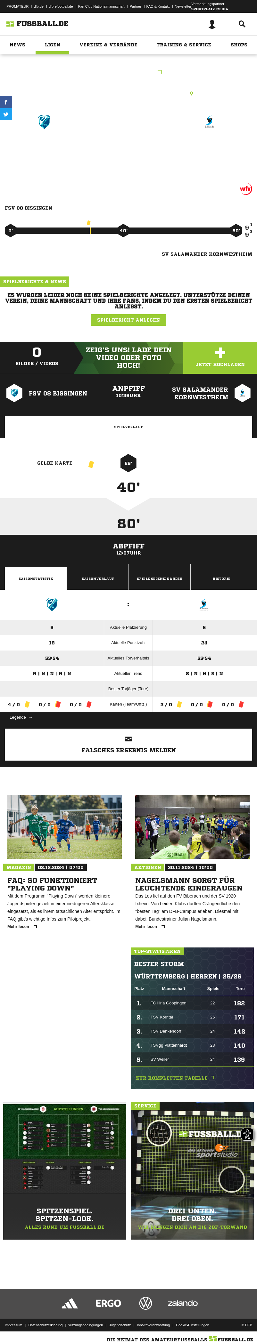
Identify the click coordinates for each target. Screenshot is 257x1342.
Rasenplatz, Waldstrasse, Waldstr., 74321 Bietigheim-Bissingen (128, 93)
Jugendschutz (120, 1320)
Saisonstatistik (36, 578)
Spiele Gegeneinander (159, 578)
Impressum (13, 1320)
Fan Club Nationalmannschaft (101, 6)
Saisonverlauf (98, 578)
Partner (135, 6)
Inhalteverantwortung (153, 1320)
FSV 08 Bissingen (44, 144)
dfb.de (39, 6)
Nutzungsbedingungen (85, 1320)
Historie (221, 578)
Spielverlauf (128, 426)
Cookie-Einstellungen (192, 1320)
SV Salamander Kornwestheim (210, 148)
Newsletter (183, 6)
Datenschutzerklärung (45, 1320)
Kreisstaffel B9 (128, 72)
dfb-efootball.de (61, 6)
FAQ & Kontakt (158, 6)
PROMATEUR (17, 6)
